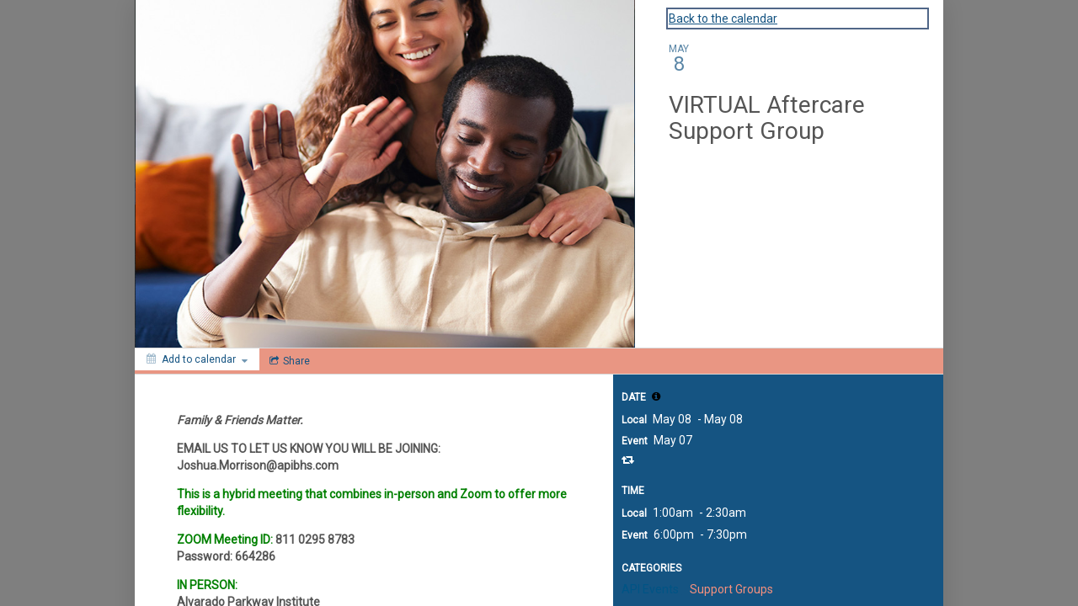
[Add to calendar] (197, 359)
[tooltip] (656, 396)
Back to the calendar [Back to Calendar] (723, 18)
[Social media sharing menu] (288, 361)
